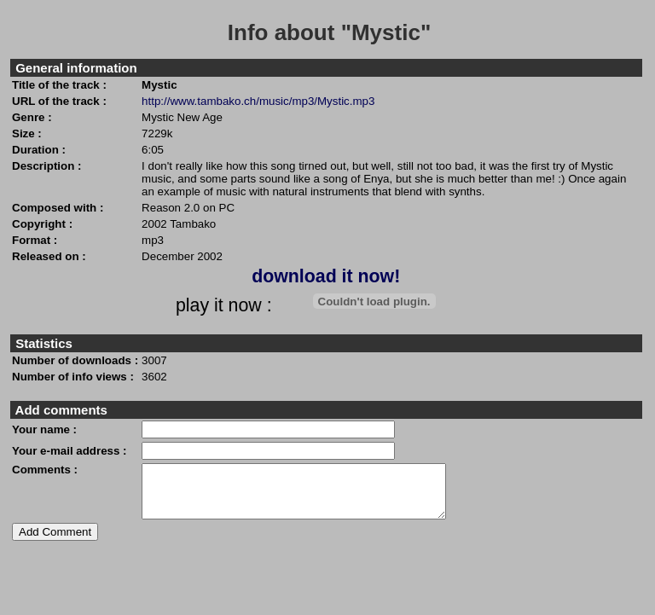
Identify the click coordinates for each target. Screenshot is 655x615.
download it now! (326, 276)
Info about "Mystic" (329, 32)
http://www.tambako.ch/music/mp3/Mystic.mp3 (258, 101)
